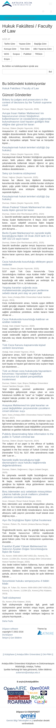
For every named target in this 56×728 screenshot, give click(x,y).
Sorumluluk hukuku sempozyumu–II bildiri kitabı (25, 582)
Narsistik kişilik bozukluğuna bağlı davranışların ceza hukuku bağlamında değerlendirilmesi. (24, 463)
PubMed (27, 54)
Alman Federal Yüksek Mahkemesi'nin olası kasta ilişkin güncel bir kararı (26, 209)
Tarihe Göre (9, 44)
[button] (43, 11)
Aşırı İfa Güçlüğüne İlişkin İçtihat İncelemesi (26, 520)
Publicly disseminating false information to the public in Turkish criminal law (28, 435)
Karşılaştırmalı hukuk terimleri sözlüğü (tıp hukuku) (26, 149)
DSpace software (10, 629)
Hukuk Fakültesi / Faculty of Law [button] (20, 17)
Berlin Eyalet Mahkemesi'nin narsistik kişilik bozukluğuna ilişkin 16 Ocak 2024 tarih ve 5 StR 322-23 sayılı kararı (26, 236)
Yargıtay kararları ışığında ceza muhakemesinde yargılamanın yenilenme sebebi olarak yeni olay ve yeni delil (25, 290)
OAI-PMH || (47, 654)
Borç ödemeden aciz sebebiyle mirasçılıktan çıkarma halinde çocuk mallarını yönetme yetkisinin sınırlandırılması (27, 494)
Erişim (7, 59)
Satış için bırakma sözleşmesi (19, 173)
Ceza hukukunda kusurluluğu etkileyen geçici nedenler (27, 263)
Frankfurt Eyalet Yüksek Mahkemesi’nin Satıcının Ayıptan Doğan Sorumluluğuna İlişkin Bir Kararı (24, 549)
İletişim (5, 638)
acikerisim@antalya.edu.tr (28, 672)
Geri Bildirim (16, 638)
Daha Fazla (7, 621)
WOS (6, 54)
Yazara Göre (24, 44)
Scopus (16, 54)
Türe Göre (25, 49)
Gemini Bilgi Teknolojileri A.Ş (19, 720)
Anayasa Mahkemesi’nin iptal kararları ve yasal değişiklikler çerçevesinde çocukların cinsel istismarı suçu (26, 408)
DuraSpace (7, 635)
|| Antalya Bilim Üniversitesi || (28, 654)
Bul (50, 71)
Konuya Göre (10, 49)
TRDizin (38, 54)
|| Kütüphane (9, 654)
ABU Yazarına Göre (42, 49)
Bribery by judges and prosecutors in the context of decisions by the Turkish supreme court (27, 102)
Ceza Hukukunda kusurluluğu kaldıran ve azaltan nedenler (25, 321)
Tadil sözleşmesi (11, 597)
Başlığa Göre (40, 44)
